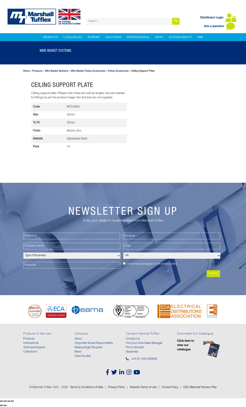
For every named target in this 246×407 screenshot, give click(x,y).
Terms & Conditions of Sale (86, 387)
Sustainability (180, 37)
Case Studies (83, 356)
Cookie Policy (170, 387)
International (138, 37)
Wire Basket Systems (56, 71)
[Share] (8, 401)
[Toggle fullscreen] (5, 401)
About (78, 339)
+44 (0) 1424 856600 (144, 359)
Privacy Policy (116, 387)
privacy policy (169, 264)
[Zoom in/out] (1, 401)
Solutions (113, 37)
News (159, 37)
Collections (30, 352)
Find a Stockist (135, 347)
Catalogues (72, 37)
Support (93, 37)
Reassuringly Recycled (88, 347)
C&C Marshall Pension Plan (200, 387)
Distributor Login (218, 17)
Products (50, 37)
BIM (200, 37)
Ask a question (219, 26)
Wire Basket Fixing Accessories (88, 71)
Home (26, 71)
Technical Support (34, 347)
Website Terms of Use (143, 387)
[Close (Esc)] (12, 401)
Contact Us (133, 339)
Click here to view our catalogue (185, 345)
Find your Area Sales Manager (144, 343)
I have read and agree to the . (153, 264)
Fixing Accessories (118, 71)
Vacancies (132, 352)
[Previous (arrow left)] (1, 405)
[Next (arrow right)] (5, 405)
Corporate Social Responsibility (94, 343)
